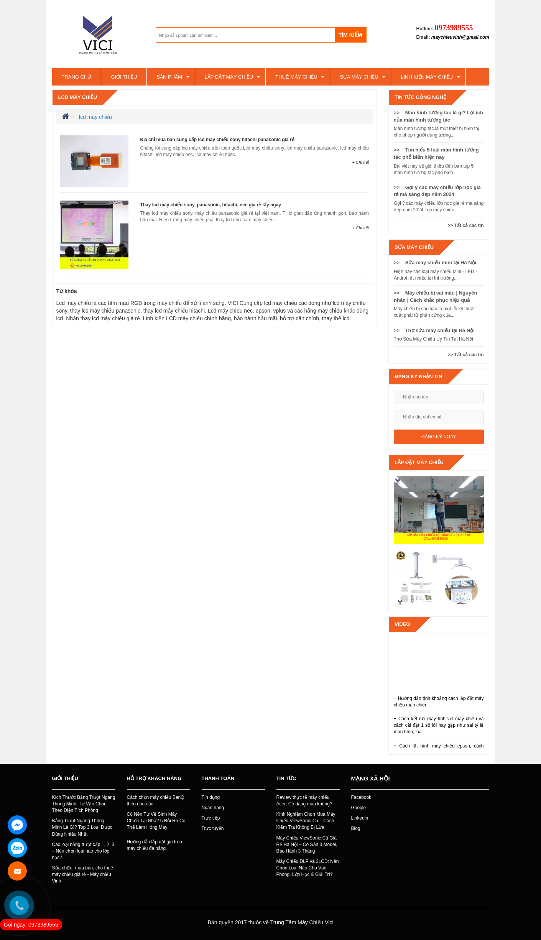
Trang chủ (77, 77)
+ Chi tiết (360, 162)
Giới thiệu (124, 77)
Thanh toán (218, 778)
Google (358, 807)
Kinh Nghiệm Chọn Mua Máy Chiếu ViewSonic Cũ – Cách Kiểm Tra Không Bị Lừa (305, 821)
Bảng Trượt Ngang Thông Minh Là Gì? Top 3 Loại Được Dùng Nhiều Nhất (82, 827)
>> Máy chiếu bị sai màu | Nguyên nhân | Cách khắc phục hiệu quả (435, 296)
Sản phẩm (169, 77)
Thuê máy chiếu (296, 77)
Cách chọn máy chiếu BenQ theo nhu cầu (155, 801)
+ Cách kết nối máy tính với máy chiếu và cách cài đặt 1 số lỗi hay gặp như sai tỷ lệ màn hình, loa (439, 725)
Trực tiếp (211, 818)
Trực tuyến (213, 828)
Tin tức (286, 778)
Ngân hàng (213, 807)
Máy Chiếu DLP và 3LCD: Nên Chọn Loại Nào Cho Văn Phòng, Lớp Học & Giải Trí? (307, 868)
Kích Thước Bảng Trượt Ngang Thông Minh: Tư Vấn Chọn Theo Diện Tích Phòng (83, 804)
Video (402, 624)
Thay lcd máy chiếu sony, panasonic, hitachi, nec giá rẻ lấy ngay (210, 204)
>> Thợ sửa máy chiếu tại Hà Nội (434, 330)
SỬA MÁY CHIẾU (359, 77)
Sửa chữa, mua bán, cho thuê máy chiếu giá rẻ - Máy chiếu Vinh (82, 874)
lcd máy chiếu (77, 97)
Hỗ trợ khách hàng (154, 778)
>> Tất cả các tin (465, 225)
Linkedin (359, 818)
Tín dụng (211, 797)
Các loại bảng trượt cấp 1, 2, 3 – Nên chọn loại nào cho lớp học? (83, 851)
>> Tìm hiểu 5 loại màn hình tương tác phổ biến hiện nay (436, 153)
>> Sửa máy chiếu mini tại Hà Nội (435, 262)
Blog (355, 828)
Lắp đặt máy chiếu (229, 77)
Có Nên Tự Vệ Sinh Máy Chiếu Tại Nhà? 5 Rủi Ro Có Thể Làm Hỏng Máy (156, 821)
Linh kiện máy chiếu (427, 77)
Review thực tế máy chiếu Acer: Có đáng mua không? (304, 801)
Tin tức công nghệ (420, 97)
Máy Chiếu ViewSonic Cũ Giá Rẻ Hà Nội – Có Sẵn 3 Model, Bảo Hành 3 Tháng (306, 844)
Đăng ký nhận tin (418, 376)
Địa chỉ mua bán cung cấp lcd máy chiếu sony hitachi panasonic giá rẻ (217, 139)
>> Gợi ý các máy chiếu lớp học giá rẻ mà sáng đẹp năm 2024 (437, 191)
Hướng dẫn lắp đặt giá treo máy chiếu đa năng (154, 845)
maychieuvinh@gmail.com (460, 37)
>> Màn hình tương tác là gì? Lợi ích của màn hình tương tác (438, 116)
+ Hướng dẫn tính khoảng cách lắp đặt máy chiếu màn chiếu (439, 702)
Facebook (361, 797)
